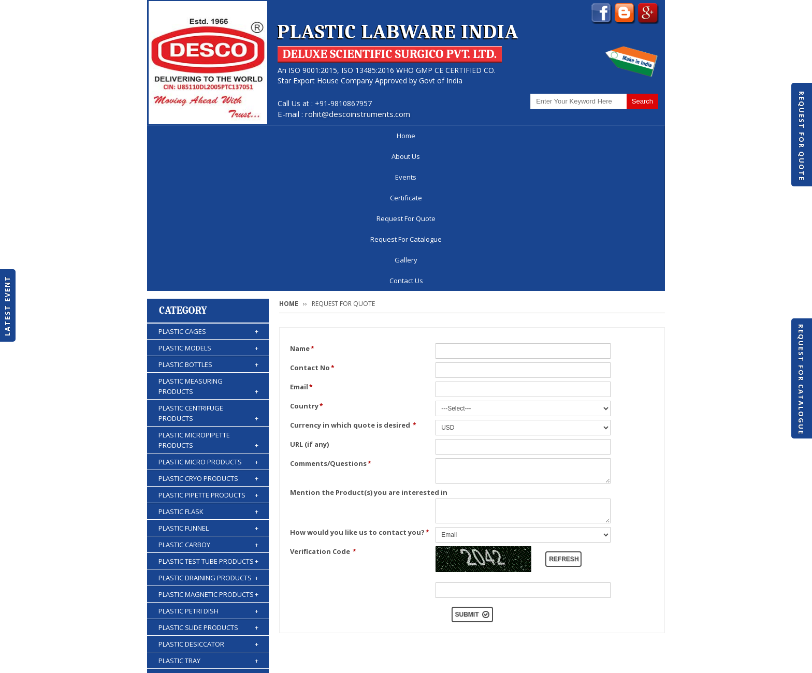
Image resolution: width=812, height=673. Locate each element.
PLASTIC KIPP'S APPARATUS (208, 549)
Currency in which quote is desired (353, 280)
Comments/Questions (330, 319)
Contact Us (627, 135)
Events (280, 135)
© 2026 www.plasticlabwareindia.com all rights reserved (242, 660)
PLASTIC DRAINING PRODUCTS (208, 433)
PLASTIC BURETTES (208, 566)
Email (301, 242)
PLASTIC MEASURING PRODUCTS (208, 242)
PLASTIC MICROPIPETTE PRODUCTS (208, 296)
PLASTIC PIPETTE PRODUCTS (208, 350)
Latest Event (7, 305)
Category (183, 166)
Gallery (572, 135)
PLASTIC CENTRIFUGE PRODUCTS (208, 269)
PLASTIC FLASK (208, 367)
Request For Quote (801, 136)
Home (177, 135)
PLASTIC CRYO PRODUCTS (208, 334)
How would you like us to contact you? (359, 387)
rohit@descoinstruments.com (357, 114)
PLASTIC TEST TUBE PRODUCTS (208, 417)
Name (302, 204)
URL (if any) (309, 299)
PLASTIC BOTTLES (208, 220)
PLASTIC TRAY (208, 516)
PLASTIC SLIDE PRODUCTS (208, 483)
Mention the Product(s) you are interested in (368, 348)
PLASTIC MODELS (208, 203)
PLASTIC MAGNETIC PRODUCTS (208, 450)
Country (306, 261)
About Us (228, 135)
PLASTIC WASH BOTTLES (208, 582)
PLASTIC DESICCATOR (208, 499)
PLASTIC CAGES (208, 187)
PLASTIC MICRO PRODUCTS (208, 317)
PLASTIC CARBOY (208, 400)
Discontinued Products (524, 633)
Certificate (333, 135)
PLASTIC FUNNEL (208, 383)
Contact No (312, 223)
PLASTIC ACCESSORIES (208, 599)
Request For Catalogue (801, 379)
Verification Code (323, 407)
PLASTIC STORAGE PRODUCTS (208, 533)
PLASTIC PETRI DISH (208, 466)
